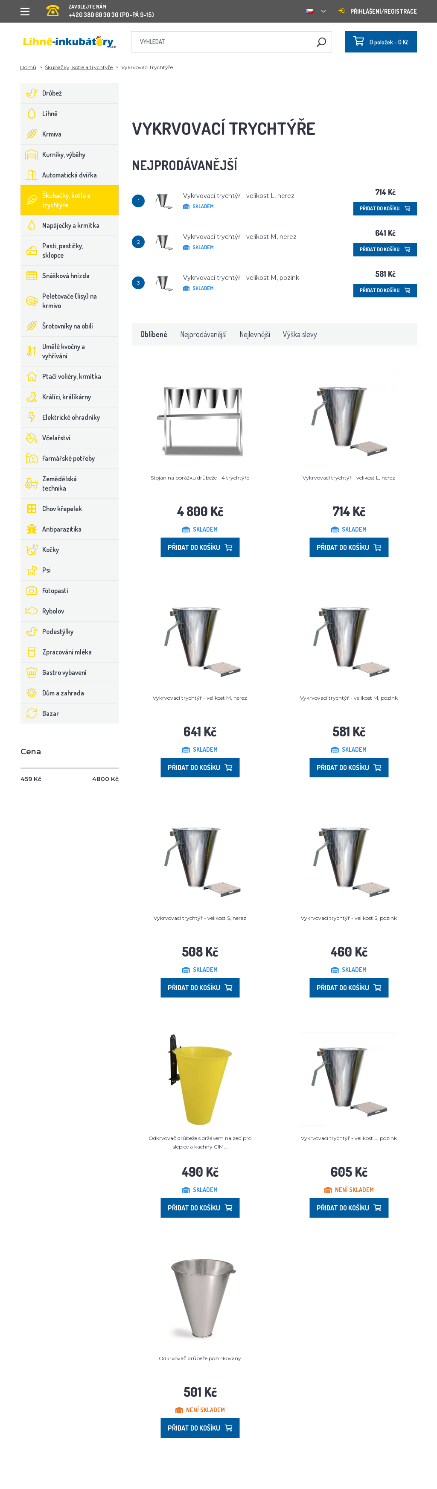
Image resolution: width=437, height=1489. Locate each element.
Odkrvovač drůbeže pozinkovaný (200, 1358)
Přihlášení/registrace (377, 11)
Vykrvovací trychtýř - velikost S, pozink (349, 918)
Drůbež (41, 93)
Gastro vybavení (54, 672)
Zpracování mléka (56, 652)
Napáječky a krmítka (60, 225)
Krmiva (41, 134)
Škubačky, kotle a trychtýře (79, 67)
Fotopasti (44, 590)
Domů (28, 67)
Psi (35, 570)
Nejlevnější (254, 334)
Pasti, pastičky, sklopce (52, 250)
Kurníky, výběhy (53, 154)
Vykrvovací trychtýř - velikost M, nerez (240, 237)
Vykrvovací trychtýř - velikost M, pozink (241, 278)
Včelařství (45, 437)
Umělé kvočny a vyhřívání (53, 351)
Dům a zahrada (52, 693)
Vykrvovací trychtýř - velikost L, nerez (238, 196)
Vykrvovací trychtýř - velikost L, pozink (349, 1138)
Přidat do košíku (385, 208)
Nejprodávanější (203, 334)
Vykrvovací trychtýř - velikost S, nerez (200, 918)
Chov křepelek (51, 508)
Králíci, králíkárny (56, 396)
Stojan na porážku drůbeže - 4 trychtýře (200, 477)
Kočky (40, 549)
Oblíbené (153, 334)
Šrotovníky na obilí (57, 326)
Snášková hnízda (55, 275)
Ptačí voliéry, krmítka (61, 376)
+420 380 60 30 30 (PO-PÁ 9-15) (100, 8)
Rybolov (42, 611)
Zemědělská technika (49, 483)
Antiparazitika (51, 529)
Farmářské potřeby (58, 458)
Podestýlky (47, 631)
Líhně (39, 113)
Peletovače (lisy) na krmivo (59, 301)
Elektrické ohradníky (60, 417)
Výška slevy (300, 334)
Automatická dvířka (59, 175)
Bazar (40, 713)
